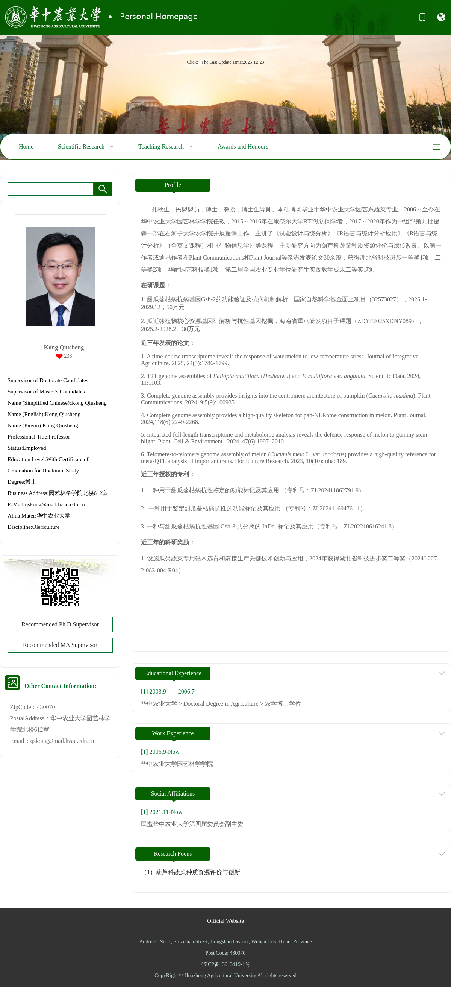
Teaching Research (165, 146)
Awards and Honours (243, 146)
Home (26, 146)
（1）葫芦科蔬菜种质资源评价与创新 (190, 872)
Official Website (225, 921)
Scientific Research (86, 146)
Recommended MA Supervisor (60, 645)
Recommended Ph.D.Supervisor (60, 624)
